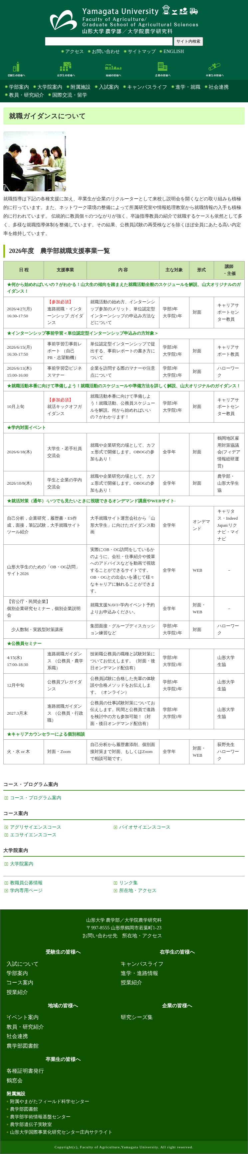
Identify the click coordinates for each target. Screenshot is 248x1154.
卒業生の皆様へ (214, 69)
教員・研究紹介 (26, 95)
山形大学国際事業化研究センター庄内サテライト (61, 1132)
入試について (23, 964)
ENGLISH (173, 51)
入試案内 (109, 87)
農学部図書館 (23, 1046)
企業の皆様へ (163, 69)
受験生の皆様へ (16, 69)
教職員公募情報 (26, 882)
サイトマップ (142, 51)
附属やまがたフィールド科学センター (49, 1101)
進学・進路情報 (139, 973)
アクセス (74, 51)
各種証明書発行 (25, 1071)
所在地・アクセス (137, 890)
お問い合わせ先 (100, 935)
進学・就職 (187, 87)
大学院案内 (49, 87)
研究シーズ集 (137, 1017)
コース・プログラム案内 (35, 797)
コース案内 (20, 982)
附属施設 (81, 87)
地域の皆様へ (113, 69)
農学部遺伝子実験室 (31, 1124)
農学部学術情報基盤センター (40, 1116)
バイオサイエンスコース (144, 827)
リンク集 (128, 882)
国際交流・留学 (69, 95)
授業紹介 (17, 992)
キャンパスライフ (147, 87)
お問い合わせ (106, 51)
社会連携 (219, 87)
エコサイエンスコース (33, 834)
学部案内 (19, 87)
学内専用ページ (26, 890)
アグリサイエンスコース (35, 827)
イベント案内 (23, 1017)
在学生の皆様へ (66, 69)
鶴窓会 (15, 1080)
